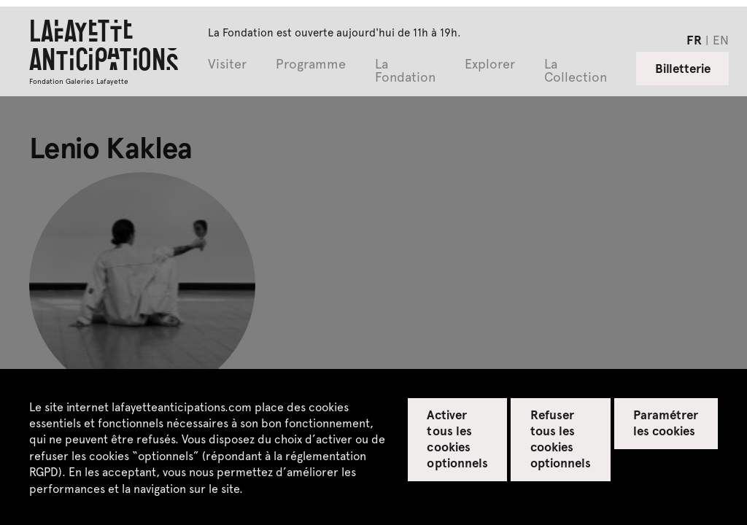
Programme (311, 64)
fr (694, 39)
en (721, 39)
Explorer (490, 64)
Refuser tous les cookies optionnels (560, 438)
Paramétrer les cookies (665, 422)
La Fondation (405, 71)
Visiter (227, 64)
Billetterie (683, 68)
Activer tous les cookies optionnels (457, 438)
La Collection (575, 71)
